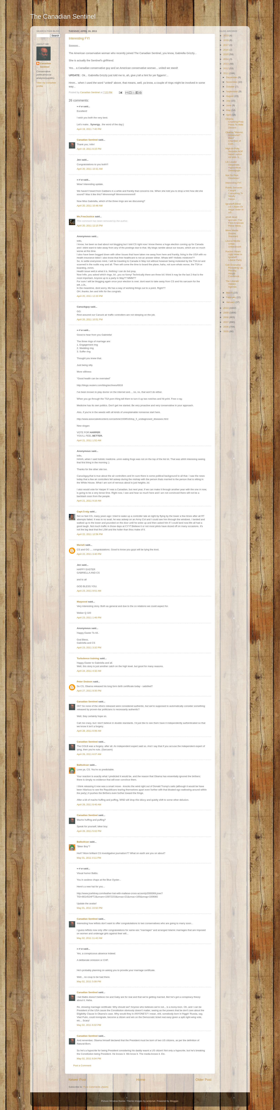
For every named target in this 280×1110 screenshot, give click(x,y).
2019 (226, 40)
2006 (226, 326)
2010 (226, 308)
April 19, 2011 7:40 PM (89, 129)
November (232, 82)
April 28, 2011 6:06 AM (89, 730)
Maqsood (82, 601)
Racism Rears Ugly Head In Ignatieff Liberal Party (234, 256)
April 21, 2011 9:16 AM (89, 500)
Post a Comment (82, 1065)
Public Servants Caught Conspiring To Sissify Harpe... (234, 193)
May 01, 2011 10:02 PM (89, 908)
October (230, 86)
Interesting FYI (79, 38)
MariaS (81, 545)
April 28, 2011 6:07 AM (89, 754)
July (228, 100)
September (232, 91)
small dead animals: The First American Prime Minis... (235, 221)
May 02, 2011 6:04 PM (89, 1058)
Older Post (203, 1079)
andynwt (150, 1101)
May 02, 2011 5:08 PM (89, 981)
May (228, 110)
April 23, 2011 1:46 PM (89, 617)
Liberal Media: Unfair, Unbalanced (233, 244)
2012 (226, 68)
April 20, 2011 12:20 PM (90, 296)
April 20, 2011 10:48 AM (89, 205)
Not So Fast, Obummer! (233, 176)
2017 (226, 45)
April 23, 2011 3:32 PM (89, 647)
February (231, 297)
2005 (226, 331)
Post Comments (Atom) (95, 1087)
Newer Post (77, 1079)
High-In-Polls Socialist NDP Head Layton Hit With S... (234, 153)
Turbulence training (88, 658)
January (230, 302)
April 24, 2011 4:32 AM (89, 671)
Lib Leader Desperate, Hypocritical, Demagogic (233, 166)
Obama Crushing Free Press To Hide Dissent (235, 123)
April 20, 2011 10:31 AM (89, 169)
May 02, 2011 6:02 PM (89, 1025)
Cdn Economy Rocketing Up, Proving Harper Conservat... (234, 270)
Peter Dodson (84, 681)
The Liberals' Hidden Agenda (232, 284)
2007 (226, 322)
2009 (226, 312)
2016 (226, 49)
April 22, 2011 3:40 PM (89, 554)
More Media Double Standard (232, 233)
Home (140, 1079)
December (232, 77)
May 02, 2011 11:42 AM (89, 938)
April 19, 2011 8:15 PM (89, 149)
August (230, 96)
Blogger (174, 1101)
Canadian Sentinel (87, 139)
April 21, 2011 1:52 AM (89, 440)
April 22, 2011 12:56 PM (90, 534)
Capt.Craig (83, 511)
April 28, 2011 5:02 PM (89, 831)
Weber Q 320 (84, 613)
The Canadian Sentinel (63, 16)
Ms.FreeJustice (85, 216)
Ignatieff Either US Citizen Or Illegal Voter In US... (235, 208)
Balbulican (83, 765)
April (229, 114)
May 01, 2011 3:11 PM (89, 857)
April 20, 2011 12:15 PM (90, 225)
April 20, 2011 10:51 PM (90, 319)
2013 (226, 63)
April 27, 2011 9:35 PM (89, 690)
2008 (226, 317)
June (229, 105)
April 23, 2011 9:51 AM (89, 590)
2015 (226, 54)
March (229, 292)
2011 (226, 73)
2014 (226, 59)
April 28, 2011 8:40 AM (89, 804)
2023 (226, 35)
